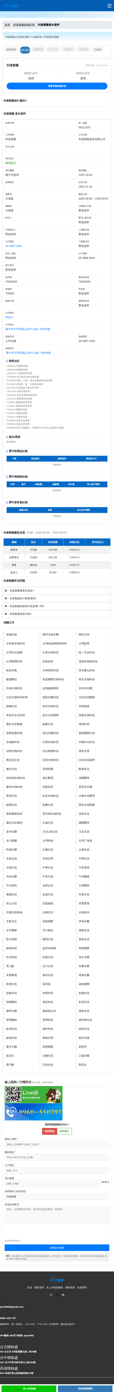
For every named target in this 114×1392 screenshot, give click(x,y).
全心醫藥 (11, 840)
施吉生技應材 (14, 822)
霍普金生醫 (85, 786)
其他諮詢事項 (12, 1204)
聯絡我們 (70, 1287)
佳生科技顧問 (87, 760)
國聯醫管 (84, 822)
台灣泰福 (48, 840)
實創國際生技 (87, 733)
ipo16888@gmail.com (12, 1307)
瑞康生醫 (84, 975)
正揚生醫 (84, 1055)
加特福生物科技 (15, 777)
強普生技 (84, 813)
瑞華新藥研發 (14, 733)
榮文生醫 (11, 1046)
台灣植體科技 (14, 661)
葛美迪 (47, 984)
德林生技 (84, 1010)
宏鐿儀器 (48, 903)
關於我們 (39, 1287)
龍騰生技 (48, 804)
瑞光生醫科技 (51, 733)
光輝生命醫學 (87, 795)
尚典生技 (84, 894)
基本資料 (25, 50)
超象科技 (11, 993)
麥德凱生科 (49, 1010)
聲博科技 (48, 1019)
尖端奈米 (84, 912)
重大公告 (53, 49)
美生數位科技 (87, 670)
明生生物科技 (87, 679)
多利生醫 (11, 831)
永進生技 (11, 858)
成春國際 (48, 921)
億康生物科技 (87, 715)
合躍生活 (48, 912)
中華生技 (48, 867)
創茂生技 (84, 1001)
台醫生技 (48, 1055)
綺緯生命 (84, 1028)
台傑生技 (84, 849)
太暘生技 (11, 867)
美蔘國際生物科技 (53, 679)
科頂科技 (11, 957)
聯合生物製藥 (87, 804)
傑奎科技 (48, 1001)
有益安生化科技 (15, 715)
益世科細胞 (49, 948)
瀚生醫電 (48, 777)
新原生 (83, 1064)
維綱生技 (11, 706)
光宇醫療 (11, 930)
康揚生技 (84, 930)
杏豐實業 (84, 903)
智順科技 (48, 993)
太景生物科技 (51, 652)
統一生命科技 (87, 652)
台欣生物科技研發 (17, 697)
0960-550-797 (8, 1318)
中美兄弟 (48, 876)
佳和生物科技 (51, 760)
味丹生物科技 (51, 706)
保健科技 (11, 634)
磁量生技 (48, 724)
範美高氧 (11, 670)
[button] (57, 590)
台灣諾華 (84, 643)
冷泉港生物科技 (15, 643)
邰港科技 (48, 661)
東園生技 (11, 894)
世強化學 (48, 858)
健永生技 (11, 768)
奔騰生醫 (84, 966)
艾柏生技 (48, 1064)
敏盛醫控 (11, 679)
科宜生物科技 (51, 795)
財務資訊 (83, 49)
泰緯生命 (84, 939)
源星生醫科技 (51, 697)
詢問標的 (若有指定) (15, 1191)
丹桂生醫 (11, 876)
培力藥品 (48, 930)
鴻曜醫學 (84, 777)
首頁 (7, 24)
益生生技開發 (51, 715)
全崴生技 (48, 822)
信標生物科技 (14, 751)
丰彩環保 (84, 867)
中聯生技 (84, 858)
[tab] (57, 590)
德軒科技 (48, 1028)
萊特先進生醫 (51, 634)
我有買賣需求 (85, 1388)
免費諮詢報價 (57, 1248)
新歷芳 (83, 1046)
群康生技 (11, 984)
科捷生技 (48, 957)
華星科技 (11, 795)
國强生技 (48, 939)
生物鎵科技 (13, 742)
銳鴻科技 (11, 1028)
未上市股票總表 (54, 1287)
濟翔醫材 (11, 1019)
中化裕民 (11, 885)
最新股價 (11, 49)
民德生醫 (11, 849)
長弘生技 (11, 903)
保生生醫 (84, 957)
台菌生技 (48, 849)
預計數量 (9, 1178)
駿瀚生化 (84, 768)
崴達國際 (84, 984)
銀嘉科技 (11, 1037)
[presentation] (27, 1232)
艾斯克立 (11, 921)
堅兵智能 (11, 939)
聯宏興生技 (85, 1019)
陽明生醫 (11, 1010)
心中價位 (9, 1165)
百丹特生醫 (85, 688)
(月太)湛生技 (50, 831)
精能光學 (48, 1037)
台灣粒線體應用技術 (55, 643)
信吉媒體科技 (51, 751)
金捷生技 (48, 894)
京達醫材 (84, 885)
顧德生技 (11, 804)
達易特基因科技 (88, 661)
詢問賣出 (64, 1131)
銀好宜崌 (84, 1037)
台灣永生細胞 (14, 652)
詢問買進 (49, 1131)
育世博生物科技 (52, 813)
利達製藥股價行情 (24, 24)
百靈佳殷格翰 (14, 912)
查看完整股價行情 (57, 86)
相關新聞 (38, 49)
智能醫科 (11, 1001)
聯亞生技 (84, 634)
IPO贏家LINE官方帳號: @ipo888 (17, 1335)
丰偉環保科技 (51, 670)
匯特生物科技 (14, 786)
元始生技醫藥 (87, 697)
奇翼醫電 (11, 975)
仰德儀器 (84, 706)
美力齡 (10, 966)
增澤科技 (84, 724)
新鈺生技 (48, 975)
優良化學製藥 (14, 724)
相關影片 (68, 49)
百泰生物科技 (14, 688)
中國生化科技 (87, 742)
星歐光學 (84, 751)
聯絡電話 (9, 1152)
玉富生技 (84, 831)
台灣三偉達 (85, 840)
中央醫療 (84, 876)
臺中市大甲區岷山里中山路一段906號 (27, 329)
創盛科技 (84, 993)
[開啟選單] (109, 6)
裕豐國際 (48, 1046)
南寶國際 (84, 948)
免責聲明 (82, 1287)
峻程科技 (11, 948)
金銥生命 (48, 885)
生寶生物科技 (51, 742)
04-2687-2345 (13, 246)
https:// (9, 317)
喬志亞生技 (13, 760)
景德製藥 (48, 768)
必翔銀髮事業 (51, 688)
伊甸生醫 (84, 921)
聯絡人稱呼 (11, 1139)
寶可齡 (10, 1064)
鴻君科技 (48, 786)
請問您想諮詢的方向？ (57, 1124)
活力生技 (48, 966)
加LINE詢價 (29, 1388)
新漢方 (10, 1055)
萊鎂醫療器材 (14, 813)
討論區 (97, 49)
